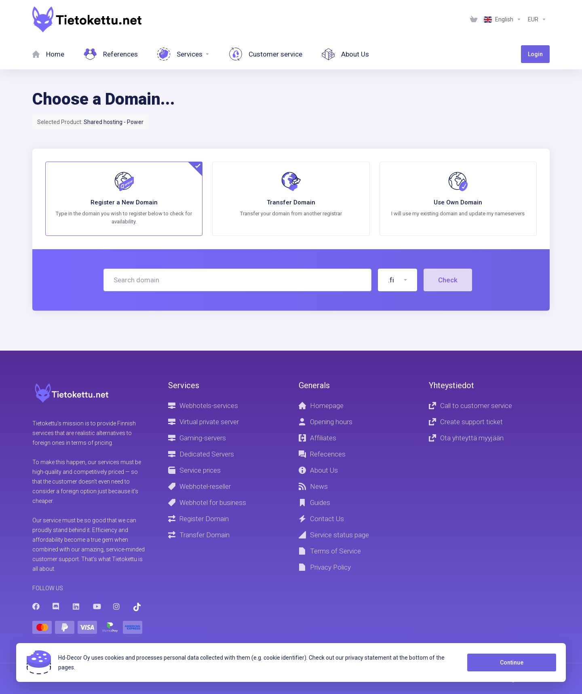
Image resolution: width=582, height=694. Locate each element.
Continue (511, 662)
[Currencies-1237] (537, 19)
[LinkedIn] (76, 606)
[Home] (48, 54)
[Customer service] (265, 54)
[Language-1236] (503, 19)
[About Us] (345, 54)
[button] (397, 280)
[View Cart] (474, 19)
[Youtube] (96, 606)
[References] (111, 54)
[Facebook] (36, 606)
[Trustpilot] (137, 606)
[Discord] (56, 606)
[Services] (183, 54)
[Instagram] (117, 606)
